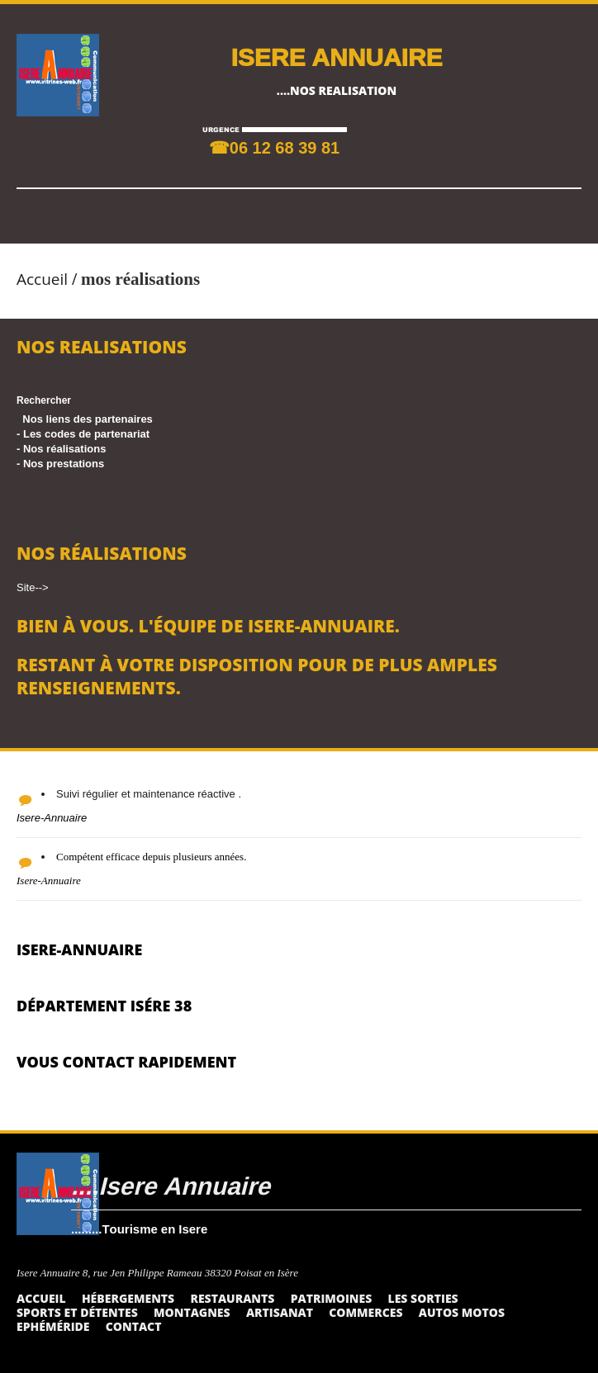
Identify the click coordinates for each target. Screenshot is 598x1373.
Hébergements (128, 1298)
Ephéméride (53, 1326)
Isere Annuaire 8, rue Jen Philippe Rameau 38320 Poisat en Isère (157, 1272)
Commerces (365, 1312)
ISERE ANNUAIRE (336, 56)
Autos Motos (462, 1312)
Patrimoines (332, 1298)
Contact (134, 1326)
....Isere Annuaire (170, 1185)
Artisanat (279, 1312)
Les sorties (423, 1298)
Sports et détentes (77, 1312)
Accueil (42, 279)
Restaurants (232, 1298)
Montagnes (192, 1312)
